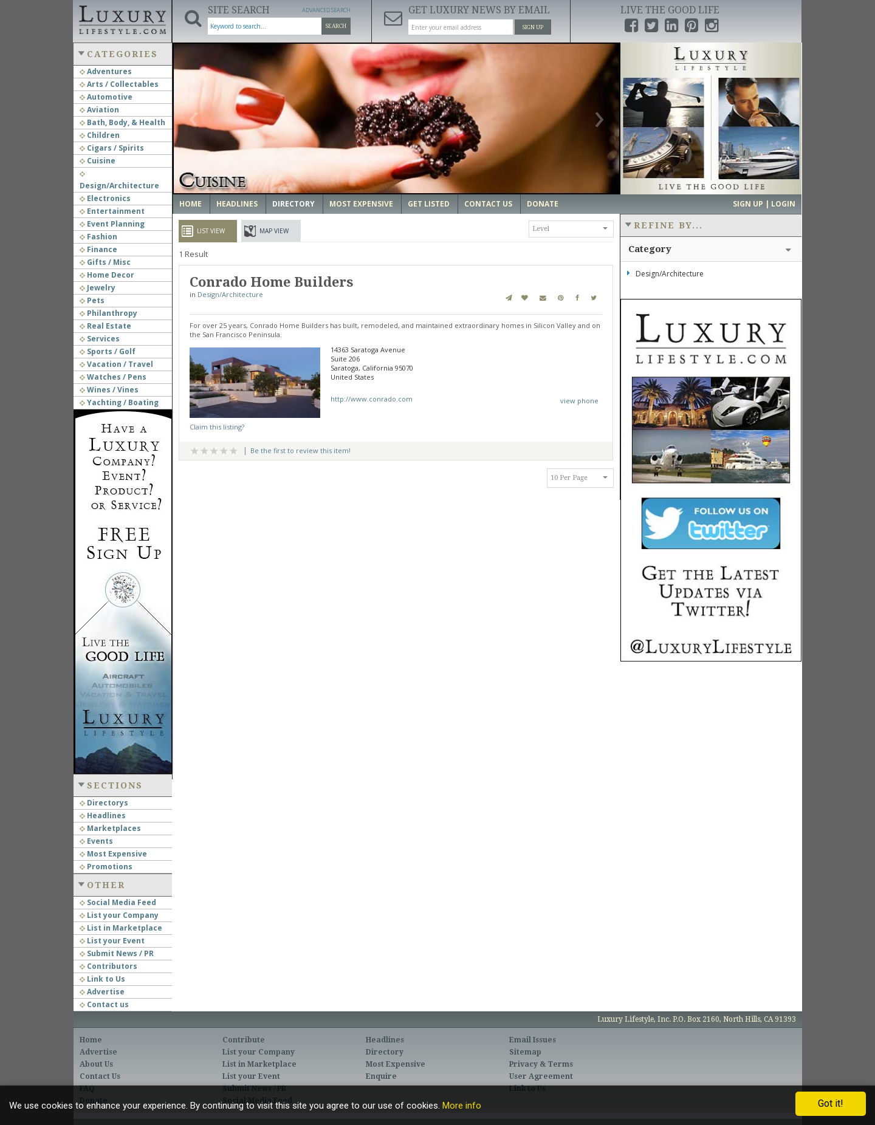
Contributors (108, 966)
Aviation (99, 109)
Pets (92, 300)
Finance (98, 249)
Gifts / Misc (105, 262)
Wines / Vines (109, 390)
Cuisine (97, 161)
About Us (96, 1064)
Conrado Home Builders (272, 282)
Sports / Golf (108, 351)
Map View (274, 231)
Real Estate (105, 326)
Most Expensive (113, 854)
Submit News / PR (117, 953)
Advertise (102, 992)
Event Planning (112, 224)
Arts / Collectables (119, 84)
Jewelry (97, 287)
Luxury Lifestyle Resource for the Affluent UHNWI (122, 18)
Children (100, 135)
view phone (579, 400)
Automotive (106, 97)
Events (96, 841)
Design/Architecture (230, 294)
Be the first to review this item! (300, 450)
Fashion (98, 236)
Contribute (243, 1040)
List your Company (119, 915)
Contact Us (488, 204)
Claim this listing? (217, 426)
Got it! (830, 1103)
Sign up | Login (764, 204)
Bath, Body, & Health (122, 122)
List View (211, 231)
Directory (293, 204)
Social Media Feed (118, 902)
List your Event (112, 940)
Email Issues (532, 1040)
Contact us (104, 1004)
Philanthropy (108, 313)
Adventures (106, 71)
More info (461, 1105)
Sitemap (525, 1052)
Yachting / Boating (119, 402)
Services (100, 338)
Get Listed (429, 204)
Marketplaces (110, 828)
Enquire (381, 1076)
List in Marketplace (121, 928)
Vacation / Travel (116, 364)
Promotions (106, 866)
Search (336, 26)
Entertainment (112, 211)
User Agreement (541, 1076)
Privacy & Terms (541, 1064)
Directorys (104, 803)
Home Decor (107, 275)
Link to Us (102, 979)
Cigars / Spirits (112, 148)
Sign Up (533, 27)
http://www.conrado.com (372, 398)
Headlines (103, 815)
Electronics (105, 198)
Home (190, 204)
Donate (542, 204)
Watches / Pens (113, 377)
